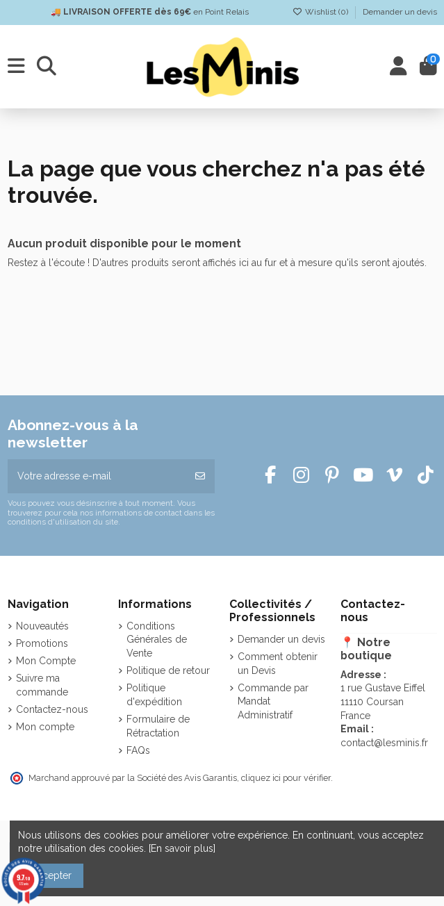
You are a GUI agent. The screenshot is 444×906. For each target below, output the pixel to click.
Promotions (42, 643)
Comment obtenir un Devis (278, 663)
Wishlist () (321, 12)
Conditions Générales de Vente (156, 639)
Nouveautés (42, 626)
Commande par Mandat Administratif (273, 701)
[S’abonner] (200, 476)
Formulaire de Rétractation (158, 726)
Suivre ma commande (42, 685)
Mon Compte (46, 660)
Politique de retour (168, 670)
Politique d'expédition (154, 694)
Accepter (51, 875)
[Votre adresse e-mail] (97, 476)
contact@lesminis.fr (384, 742)
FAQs (138, 750)
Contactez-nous (52, 709)
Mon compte (45, 726)
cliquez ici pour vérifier (286, 778)
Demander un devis (400, 12)
